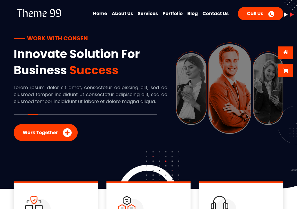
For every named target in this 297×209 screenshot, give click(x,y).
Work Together (47, 132)
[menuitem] (100, 12)
